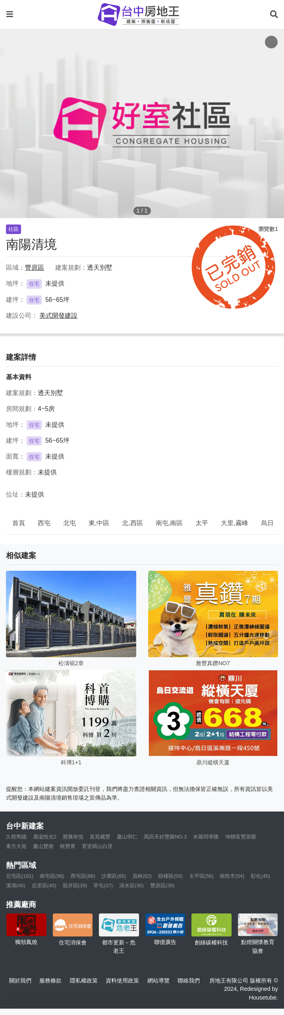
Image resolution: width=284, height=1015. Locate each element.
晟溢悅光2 (44, 837)
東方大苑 (16, 846)
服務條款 (50, 980)
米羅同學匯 (206, 837)
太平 (201, 523)
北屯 (69, 523)
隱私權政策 (84, 980)
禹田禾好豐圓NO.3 (165, 837)
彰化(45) (260, 876)
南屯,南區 (169, 523)
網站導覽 (158, 980)
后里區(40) (44, 885)
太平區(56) (201, 876)
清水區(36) (131, 885)
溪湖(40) (15, 885)
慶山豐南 (43, 846)
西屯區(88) (83, 876)
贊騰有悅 (73, 837)
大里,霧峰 (234, 523)
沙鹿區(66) (113, 876)
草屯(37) (103, 885)
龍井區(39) (75, 885)
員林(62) (142, 876)
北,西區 (132, 523)
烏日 (267, 523)
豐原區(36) (162, 885)
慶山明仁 (127, 837)
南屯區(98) (52, 876)
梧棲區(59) (170, 876)
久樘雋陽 (16, 837)
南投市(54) (232, 876)
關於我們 (20, 980)
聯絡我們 (189, 980)
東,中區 (99, 523)
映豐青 (67, 846)
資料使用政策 (122, 980)
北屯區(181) (19, 876)
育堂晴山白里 (97, 846)
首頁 (18, 523)
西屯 (44, 523)
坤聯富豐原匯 (240, 837)
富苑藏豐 (100, 837)
